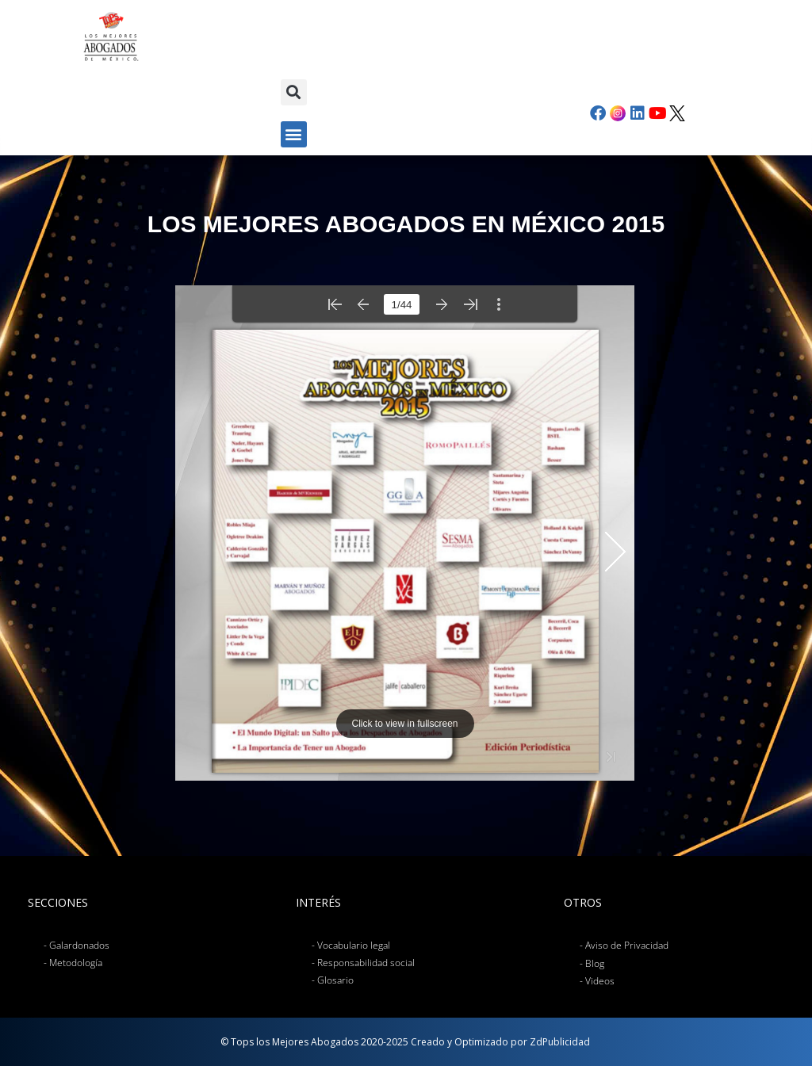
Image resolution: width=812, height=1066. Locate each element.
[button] (294, 92)
